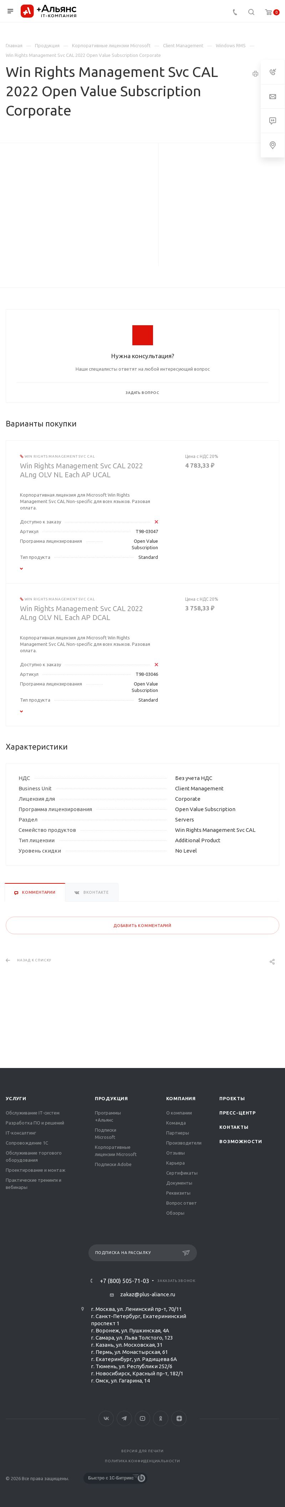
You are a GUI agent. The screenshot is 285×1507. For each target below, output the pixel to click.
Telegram (124, 1418)
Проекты (232, 1098)
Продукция (111, 1098)
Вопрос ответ (181, 1202)
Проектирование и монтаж (35, 1169)
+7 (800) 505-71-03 (124, 1281)
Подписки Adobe (113, 1164)
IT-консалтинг (21, 1132)
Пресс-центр (237, 1112)
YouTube (142, 1418)
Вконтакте (106, 1418)
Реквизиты (178, 1192)
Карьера (175, 1162)
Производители (184, 1142)
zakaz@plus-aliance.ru (147, 1294)
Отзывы (175, 1152)
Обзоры (175, 1212)
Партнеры (177, 1132)
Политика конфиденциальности (142, 1461)
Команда (176, 1122)
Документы (179, 1182)
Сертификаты (182, 1172)
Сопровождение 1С (27, 1142)
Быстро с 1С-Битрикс (111, 1478)
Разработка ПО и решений (35, 1122)
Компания (181, 1098)
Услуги (16, 1098)
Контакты (233, 1127)
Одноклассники (160, 1418)
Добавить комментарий (142, 925)
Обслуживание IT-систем (33, 1112)
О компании (179, 1112)
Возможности (240, 1141)
